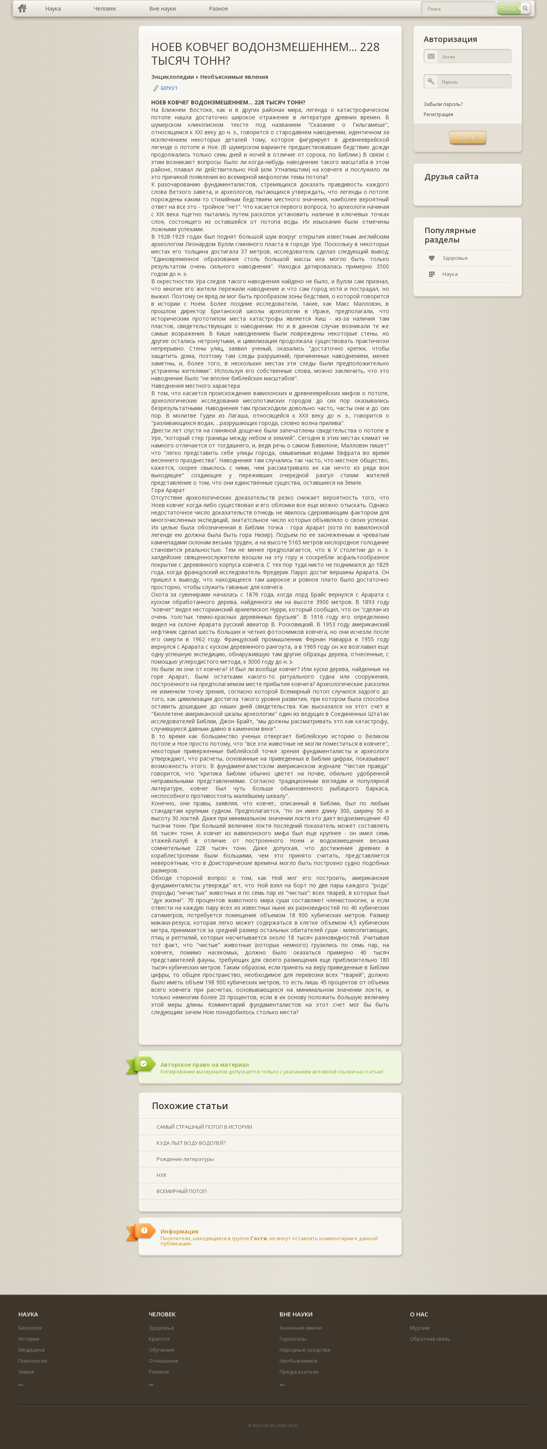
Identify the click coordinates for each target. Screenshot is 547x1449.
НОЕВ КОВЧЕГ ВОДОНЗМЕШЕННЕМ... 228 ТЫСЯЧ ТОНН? (265, 53)
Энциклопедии (172, 76)
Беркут (169, 88)
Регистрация (438, 114)
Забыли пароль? (443, 104)
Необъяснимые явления (234, 76)
